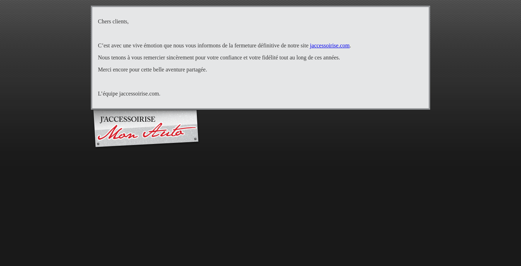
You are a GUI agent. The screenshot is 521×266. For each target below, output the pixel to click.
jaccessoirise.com (330, 45)
